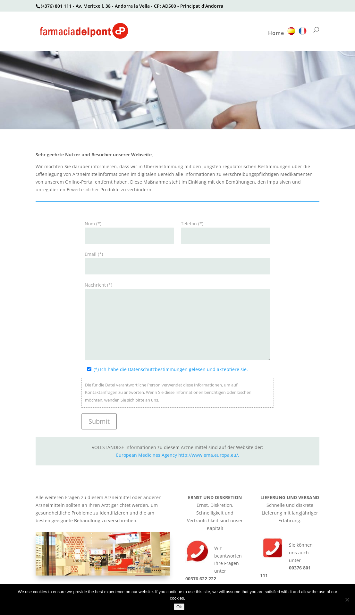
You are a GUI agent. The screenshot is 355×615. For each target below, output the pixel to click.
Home (276, 34)
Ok (179, 606)
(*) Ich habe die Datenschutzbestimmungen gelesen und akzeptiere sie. (171, 369)
